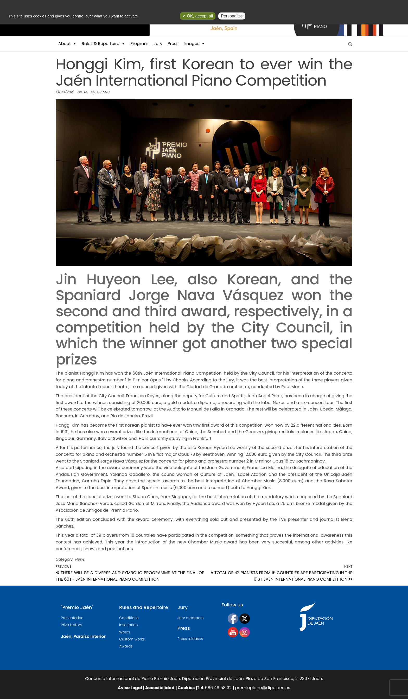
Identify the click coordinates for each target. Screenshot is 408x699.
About (67, 44)
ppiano (103, 92)
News (80, 559)
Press (173, 44)
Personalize (232, 16)
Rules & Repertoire (103, 44)
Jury (158, 44)
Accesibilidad (159, 688)
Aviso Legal (130, 688)
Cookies (186, 688)
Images (194, 44)
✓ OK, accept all (197, 16)
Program (139, 44)
